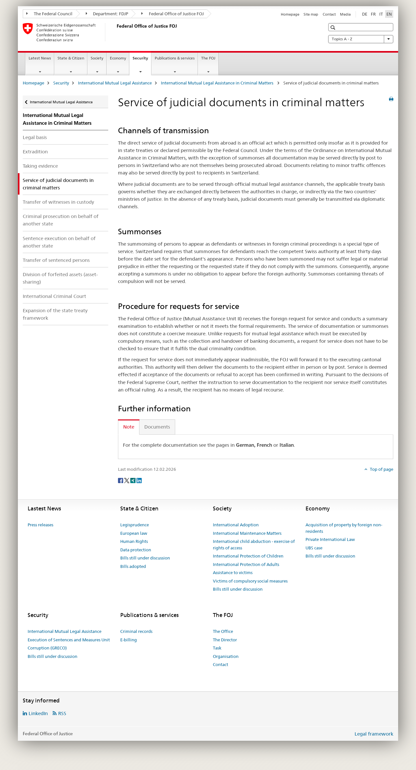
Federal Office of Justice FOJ (172, 14)
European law (133, 533)
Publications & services (175, 58)
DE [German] (364, 14)
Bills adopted (133, 566)
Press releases (40, 524)
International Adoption (236, 524)
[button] (333, 27)
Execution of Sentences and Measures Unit (69, 639)
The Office (223, 631)
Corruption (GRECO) (47, 647)
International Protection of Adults (246, 564)
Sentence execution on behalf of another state (59, 242)
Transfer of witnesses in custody (58, 202)
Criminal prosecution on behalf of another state (60, 220)
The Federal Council (49, 14)
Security (142, 60)
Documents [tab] (157, 427)
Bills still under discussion (145, 557)
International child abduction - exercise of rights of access (254, 544)
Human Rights (134, 541)
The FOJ (208, 58)
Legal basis (35, 137)
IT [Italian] (381, 14)
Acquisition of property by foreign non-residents (344, 528)
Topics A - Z (361, 39)
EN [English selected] (389, 14)
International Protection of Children (248, 555)
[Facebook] (121, 479)
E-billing (128, 639)
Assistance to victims (233, 572)
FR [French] (373, 14)
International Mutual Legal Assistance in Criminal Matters (217, 82)
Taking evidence (40, 166)
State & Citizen (71, 58)
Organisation (226, 656)
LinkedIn (38, 713)
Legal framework (374, 734)
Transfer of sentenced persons (56, 260)
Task (217, 647)
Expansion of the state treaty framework (55, 314)
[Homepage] (115, 32)
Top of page (381, 469)
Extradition (35, 151)
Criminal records (136, 631)
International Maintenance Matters (247, 533)
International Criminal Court (54, 296)
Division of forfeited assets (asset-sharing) (60, 278)
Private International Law (330, 539)
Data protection (135, 549)
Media (345, 14)
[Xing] (133, 479)
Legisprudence (134, 524)
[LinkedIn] (139, 479)
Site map (311, 14)
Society (97, 58)
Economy (118, 58)
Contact (329, 14)
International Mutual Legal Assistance (115, 82)
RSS (62, 713)
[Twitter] (127, 479)
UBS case (314, 547)
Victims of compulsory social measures (250, 581)
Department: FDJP (107, 14)
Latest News (40, 58)
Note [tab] (128, 427)
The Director (225, 639)
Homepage (290, 14)
